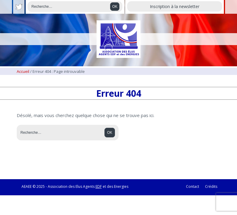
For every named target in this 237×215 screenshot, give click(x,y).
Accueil (23, 71)
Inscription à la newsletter (174, 6)
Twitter (19, 7)
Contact (192, 186)
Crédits (211, 186)
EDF (99, 186)
